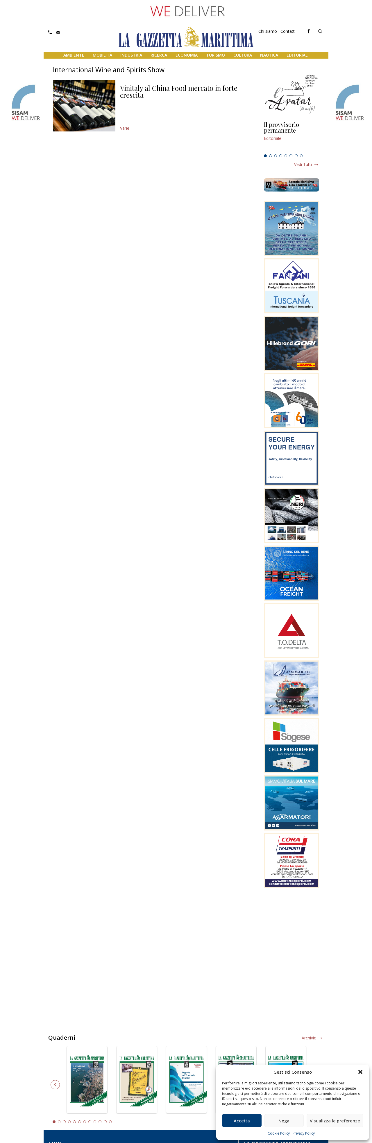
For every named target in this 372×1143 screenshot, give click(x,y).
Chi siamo (267, 31)
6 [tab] (290, 155)
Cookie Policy (279, 1133)
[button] (360, 1072)
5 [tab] (286, 155)
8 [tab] (301, 155)
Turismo (215, 55)
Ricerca (159, 55)
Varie (124, 128)
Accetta (242, 1121)
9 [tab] (95, 1121)
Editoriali (298, 55)
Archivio (309, 1038)
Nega (283, 1121)
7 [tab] (296, 155)
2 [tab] (270, 155)
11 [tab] (105, 1121)
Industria (131, 55)
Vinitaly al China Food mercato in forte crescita (178, 91)
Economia (187, 55)
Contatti (288, 31)
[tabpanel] (291, 137)
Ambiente (73, 55)
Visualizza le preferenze (335, 1121)
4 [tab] (280, 155)
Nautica (269, 55)
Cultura (242, 55)
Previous (55, 1084)
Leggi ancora (291, 137)
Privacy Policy (304, 1133)
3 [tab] (275, 155)
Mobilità (102, 55)
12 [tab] (110, 1121)
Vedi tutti (303, 164)
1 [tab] (265, 155)
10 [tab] (100, 1121)
